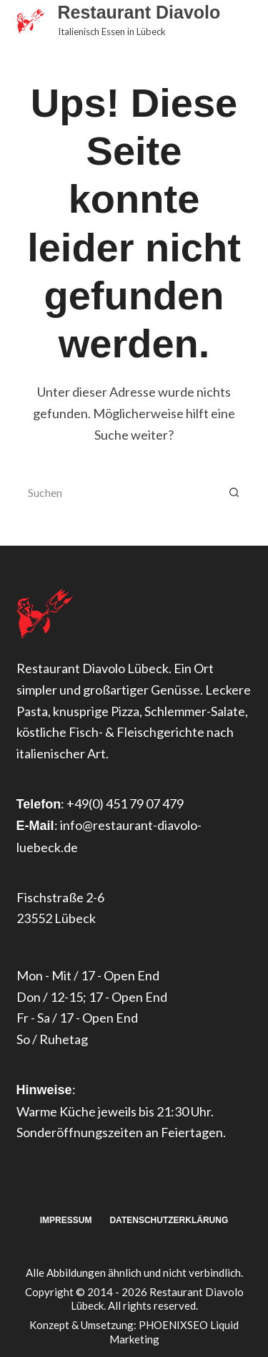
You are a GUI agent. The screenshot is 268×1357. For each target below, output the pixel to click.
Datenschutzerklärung (168, 1220)
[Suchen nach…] (116, 492)
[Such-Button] (234, 492)
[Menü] (245, 21)
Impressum (66, 1220)
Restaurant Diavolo (139, 12)
